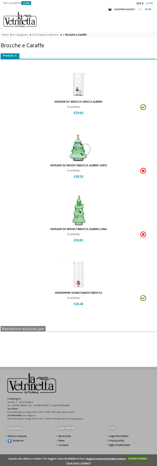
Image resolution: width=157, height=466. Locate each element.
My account (64, 436)
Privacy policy (116, 440)
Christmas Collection (47, 34)
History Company (17, 436)
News (61, 440)
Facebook (15, 441)
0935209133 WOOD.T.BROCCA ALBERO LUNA (78, 229)
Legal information (118, 436)
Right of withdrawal (119, 445)
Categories (21, 34)
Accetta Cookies (137, 458)
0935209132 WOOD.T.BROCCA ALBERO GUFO (78, 165)
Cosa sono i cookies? (78, 463)
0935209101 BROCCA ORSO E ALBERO (78, 101)
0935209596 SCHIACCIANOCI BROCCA (78, 292)
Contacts (63, 445)
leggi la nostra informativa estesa (106, 458)
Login (26, 3)
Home (5, 34)
